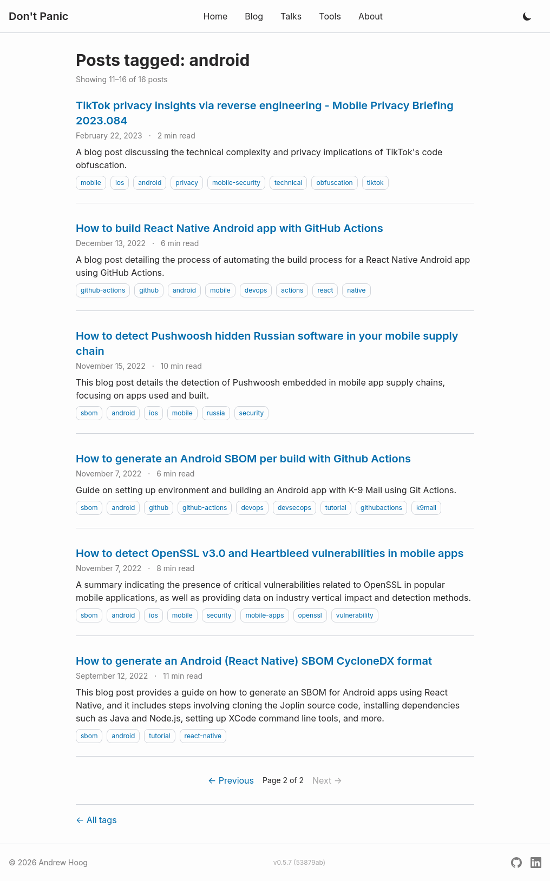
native (356, 290)
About (370, 16)
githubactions (381, 508)
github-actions (103, 290)
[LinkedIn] (536, 862)
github (149, 290)
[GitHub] (516, 862)
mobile (91, 182)
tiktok (375, 182)
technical (288, 182)
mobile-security (236, 182)
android (149, 182)
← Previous (231, 780)
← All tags (96, 819)
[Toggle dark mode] (527, 16)
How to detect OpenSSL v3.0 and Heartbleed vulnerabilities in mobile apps (270, 553)
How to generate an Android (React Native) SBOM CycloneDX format (254, 660)
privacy (186, 182)
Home (215, 16)
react (325, 290)
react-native (203, 736)
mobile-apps (264, 615)
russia (216, 413)
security (251, 413)
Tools (330, 16)
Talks (291, 16)
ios (119, 182)
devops (256, 290)
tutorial (335, 508)
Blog (254, 16)
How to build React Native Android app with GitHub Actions (229, 228)
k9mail (426, 508)
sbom (89, 413)
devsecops (294, 508)
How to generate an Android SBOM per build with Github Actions (243, 458)
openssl (310, 615)
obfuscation (334, 182)
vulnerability (355, 615)
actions (292, 290)
